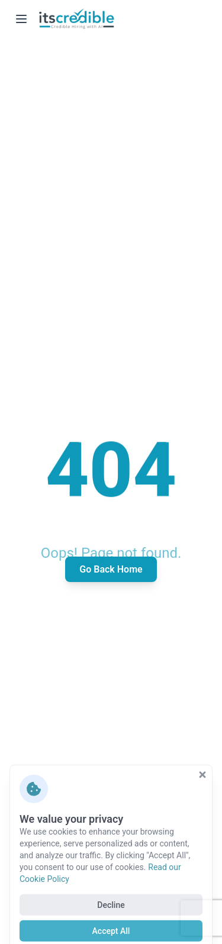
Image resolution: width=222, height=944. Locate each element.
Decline (110, 927)
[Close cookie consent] (202, 797)
